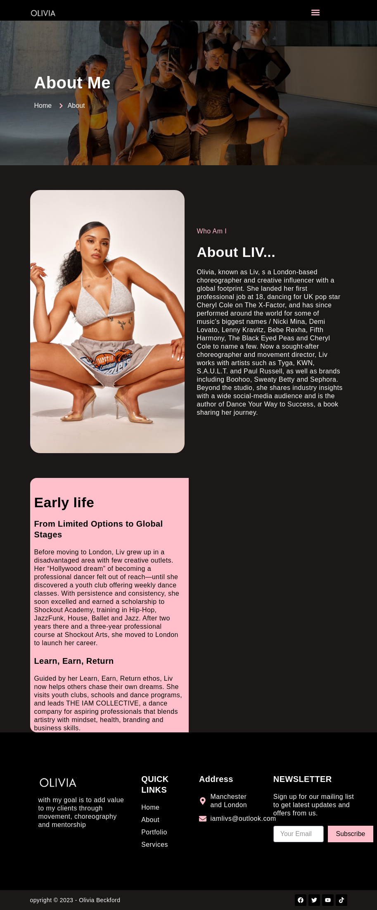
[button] (315, 12)
